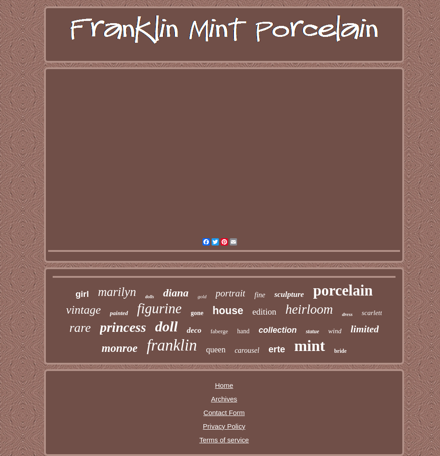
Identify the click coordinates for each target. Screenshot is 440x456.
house (228, 310)
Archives (224, 399)
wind (334, 331)
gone (197, 313)
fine (259, 295)
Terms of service (224, 440)
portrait (230, 293)
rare (80, 328)
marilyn (117, 292)
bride (340, 351)
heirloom (309, 309)
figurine (159, 308)
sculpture (289, 294)
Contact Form (224, 412)
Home (224, 385)
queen (216, 349)
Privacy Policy (224, 426)
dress (347, 314)
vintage (83, 309)
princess (123, 327)
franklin (172, 345)
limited (365, 329)
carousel (247, 350)
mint (309, 345)
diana (175, 293)
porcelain (342, 290)
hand (243, 331)
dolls (149, 296)
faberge (219, 331)
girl (82, 294)
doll (166, 326)
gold (202, 296)
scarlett (371, 312)
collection (277, 330)
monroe (120, 348)
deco (194, 330)
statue (312, 331)
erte (276, 349)
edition (264, 311)
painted (119, 313)
